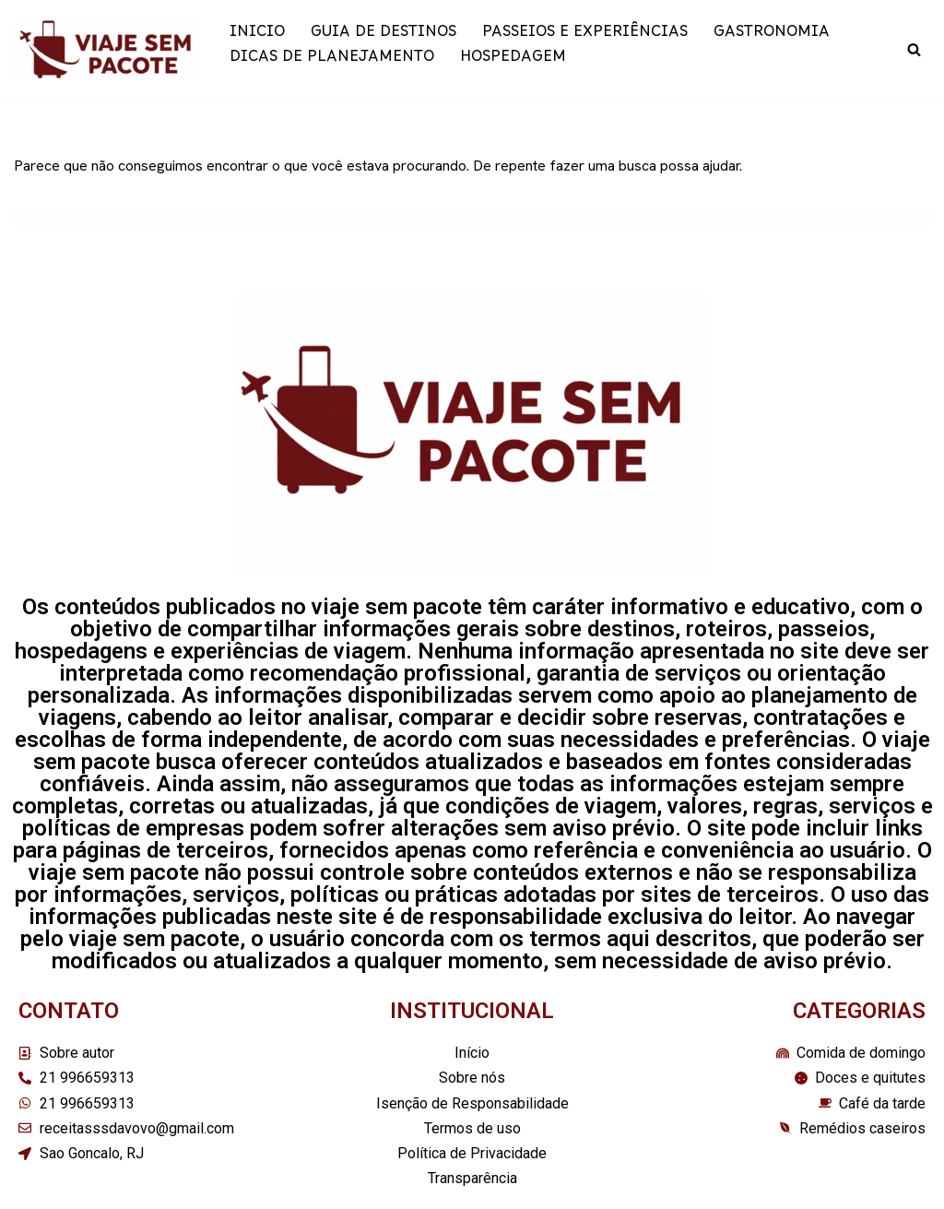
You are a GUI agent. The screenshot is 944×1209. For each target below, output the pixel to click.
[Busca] (914, 49)
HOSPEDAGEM (513, 61)
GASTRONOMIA (772, 36)
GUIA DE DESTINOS (383, 36)
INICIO (257, 36)
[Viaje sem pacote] (106, 49)
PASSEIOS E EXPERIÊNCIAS (585, 36)
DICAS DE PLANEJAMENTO (332, 61)
